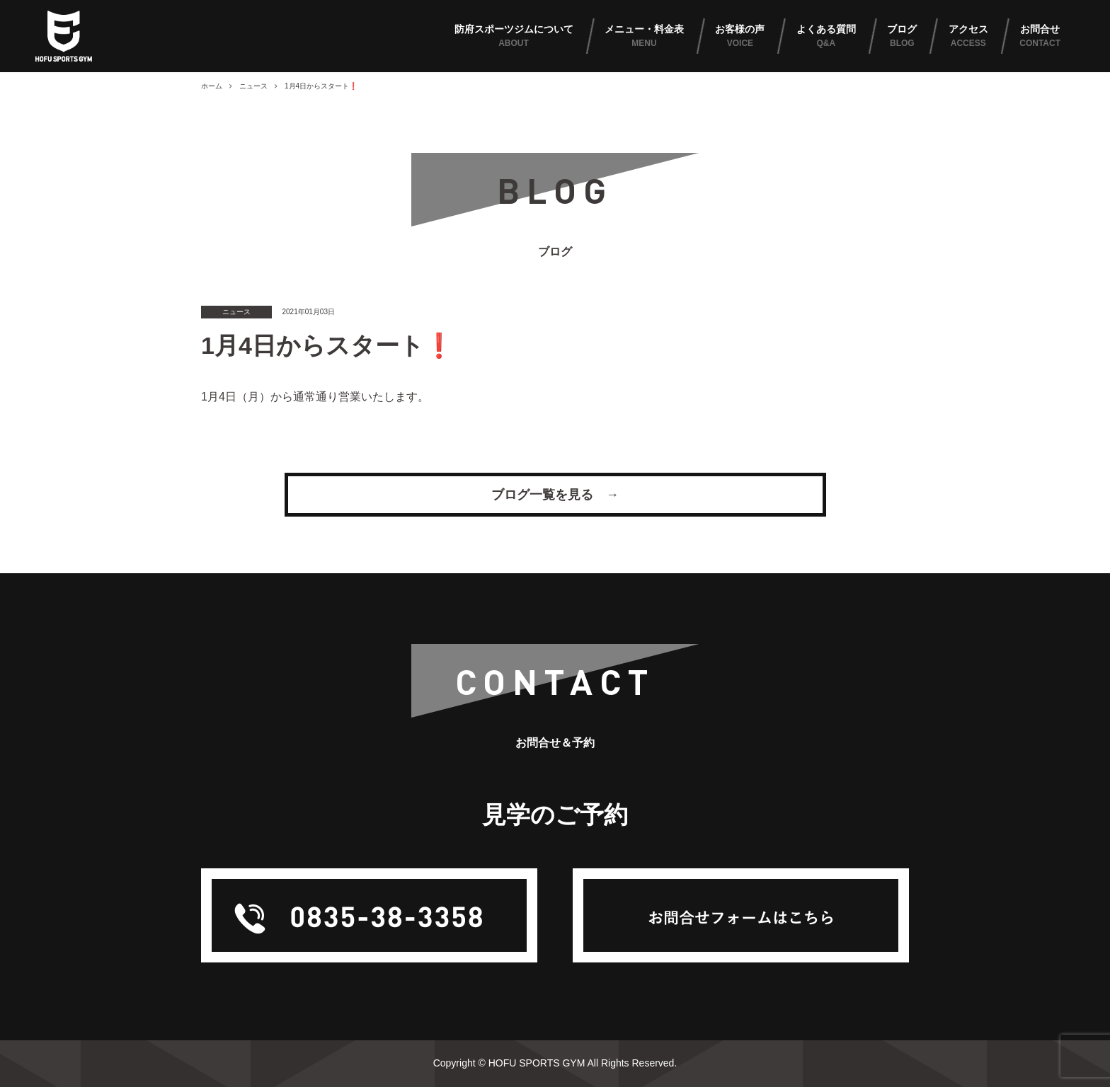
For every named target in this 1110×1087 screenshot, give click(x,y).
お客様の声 (740, 37)
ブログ (902, 37)
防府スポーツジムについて (513, 37)
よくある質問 (826, 37)
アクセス (968, 37)
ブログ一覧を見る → (555, 495)
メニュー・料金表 (644, 37)
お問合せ (1039, 37)
